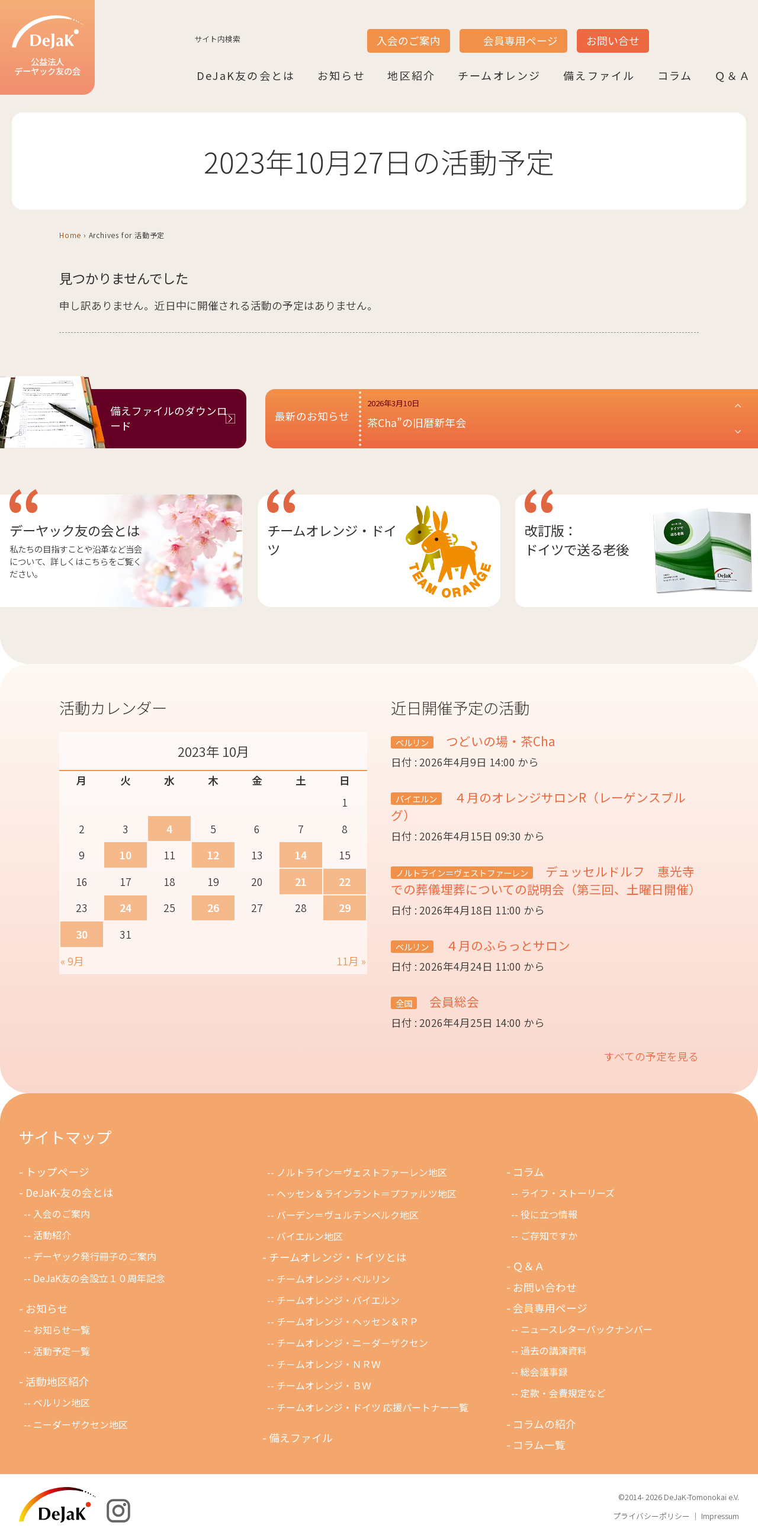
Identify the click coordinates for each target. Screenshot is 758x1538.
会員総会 (452, 1001)
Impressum (720, 1515)
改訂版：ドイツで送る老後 (577, 539)
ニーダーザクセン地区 (80, 1424)
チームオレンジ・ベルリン (333, 1279)
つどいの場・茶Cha (499, 741)
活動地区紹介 (57, 1381)
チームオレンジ (499, 75)
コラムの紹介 (544, 1424)
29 (345, 907)
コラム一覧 (539, 1444)
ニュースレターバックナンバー (587, 1329)
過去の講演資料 (554, 1350)
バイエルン (416, 798)
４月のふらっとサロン (506, 945)
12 (213, 854)
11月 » (351, 960)
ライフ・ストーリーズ (568, 1193)
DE (709, 30)
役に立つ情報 (549, 1214)
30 (82, 934)
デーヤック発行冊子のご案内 (94, 1256)
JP (664, 30)
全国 (404, 1003)
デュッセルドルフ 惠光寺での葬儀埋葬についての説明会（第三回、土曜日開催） (546, 880)
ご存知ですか (549, 1235)
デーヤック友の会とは (74, 530)
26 (213, 907)
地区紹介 (411, 75)
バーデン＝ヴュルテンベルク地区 (348, 1215)
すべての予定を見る (651, 1056)
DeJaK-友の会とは (69, 1192)
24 (125, 907)
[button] (555, 418)
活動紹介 (52, 1235)
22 (345, 881)
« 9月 (72, 960)
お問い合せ (613, 40)
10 (125, 854)
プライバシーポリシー (651, 1515)
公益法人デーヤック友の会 (47, 46)
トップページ (57, 1171)
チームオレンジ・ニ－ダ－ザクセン (352, 1343)
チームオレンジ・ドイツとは (338, 1257)
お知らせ (341, 75)
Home (70, 235)
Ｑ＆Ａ (733, 75)
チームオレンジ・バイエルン (338, 1300)
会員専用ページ (520, 40)
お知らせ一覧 (61, 1330)
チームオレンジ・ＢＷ (324, 1385)
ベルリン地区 (61, 1402)
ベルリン (412, 742)
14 (301, 854)
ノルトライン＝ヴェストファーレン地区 (362, 1172)
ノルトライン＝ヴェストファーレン (462, 872)
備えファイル (599, 75)
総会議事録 (544, 1372)
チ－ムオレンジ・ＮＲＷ (329, 1364)
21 (301, 881)
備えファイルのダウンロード (168, 418)
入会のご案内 (409, 40)
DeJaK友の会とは (246, 75)
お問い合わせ (545, 1287)
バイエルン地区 (310, 1236)
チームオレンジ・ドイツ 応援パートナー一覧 (372, 1407)
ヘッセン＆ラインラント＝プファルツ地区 (367, 1193)
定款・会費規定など (563, 1393)
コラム (675, 75)
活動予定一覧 (61, 1351)
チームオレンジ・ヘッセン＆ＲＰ (348, 1321)
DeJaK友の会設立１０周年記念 (99, 1278)
